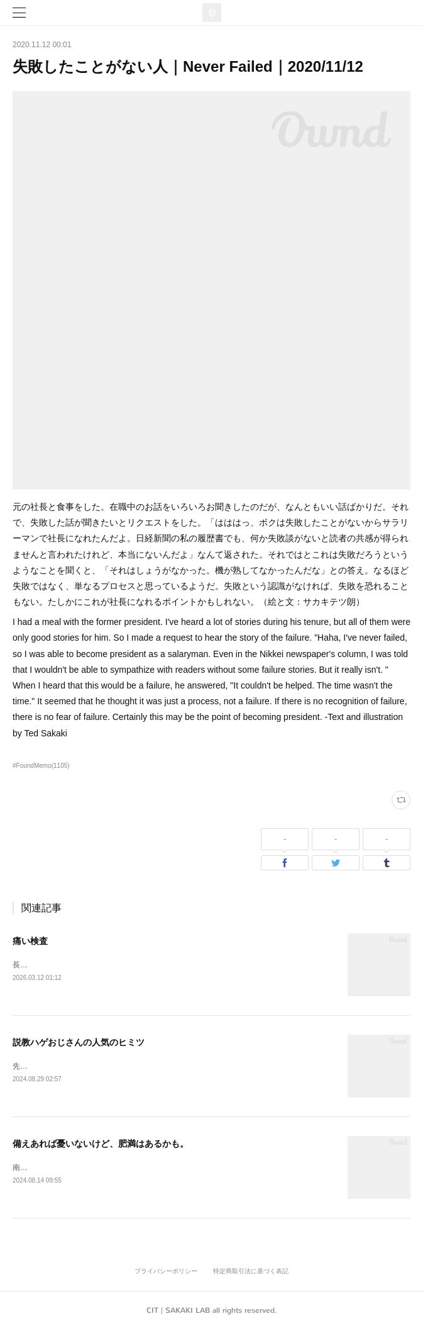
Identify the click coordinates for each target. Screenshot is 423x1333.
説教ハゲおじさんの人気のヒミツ (79, 1043)
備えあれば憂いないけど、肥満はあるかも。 (101, 1145)
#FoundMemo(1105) (41, 765)
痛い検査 (30, 941)
